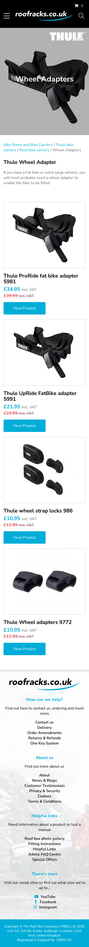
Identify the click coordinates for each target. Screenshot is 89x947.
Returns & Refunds (44, 738)
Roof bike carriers (34, 150)
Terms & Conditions (44, 801)
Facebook (48, 902)
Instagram (48, 907)
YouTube (48, 896)
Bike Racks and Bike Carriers (28, 144)
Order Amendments (44, 732)
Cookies (44, 796)
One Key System (44, 743)
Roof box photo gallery (45, 838)
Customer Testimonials (44, 785)
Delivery (44, 727)
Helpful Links (44, 849)
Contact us (44, 722)
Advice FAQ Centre (44, 854)
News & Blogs (44, 780)
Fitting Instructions (44, 843)
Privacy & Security (44, 791)
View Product (24, 308)
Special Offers (44, 859)
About (44, 775)
